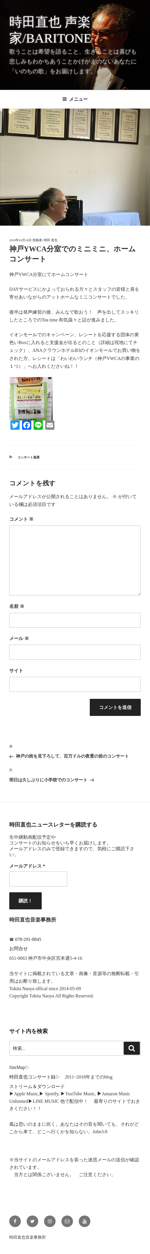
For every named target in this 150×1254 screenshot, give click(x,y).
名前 (16, 606)
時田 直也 (50, 240)
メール (19, 638)
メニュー (75, 99)
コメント (21, 519)
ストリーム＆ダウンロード (37, 1086)
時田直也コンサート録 (32, 1076)
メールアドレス (27, 866)
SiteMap (17, 1067)
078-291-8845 (28, 939)
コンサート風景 (28, 457)
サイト (16, 670)
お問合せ (18, 948)
